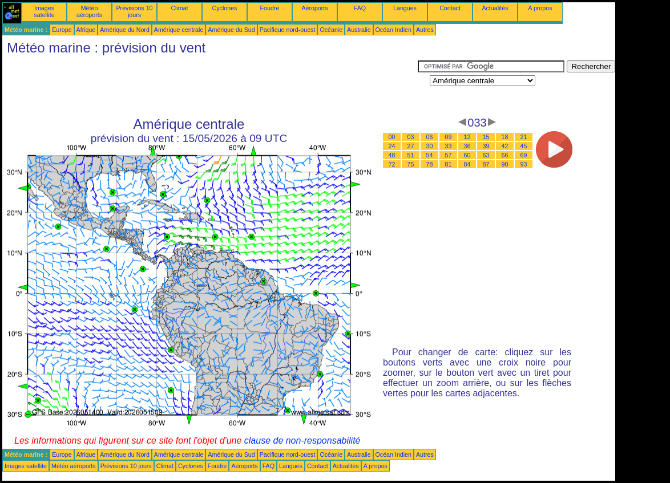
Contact (450, 8)
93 (523, 164)
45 (523, 146)
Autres (425, 29)
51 (410, 155)
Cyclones (224, 8)
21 (523, 136)
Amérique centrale (178, 29)
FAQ (360, 8)
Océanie (331, 29)
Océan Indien (393, 29)
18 (505, 136)
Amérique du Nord (124, 29)
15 (486, 136)
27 (410, 146)
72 (392, 164)
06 (429, 136)
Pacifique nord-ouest (288, 29)
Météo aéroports (89, 11)
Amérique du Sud (231, 29)
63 (486, 155)
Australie (358, 29)
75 (410, 164)
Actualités (495, 8)
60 (467, 155)
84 (467, 164)
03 (410, 136)
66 (505, 155)
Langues (405, 8)
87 (486, 164)
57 (448, 155)
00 (392, 136)
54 (429, 155)
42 (505, 146)
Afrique (86, 29)
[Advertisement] (210, 86)
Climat (179, 8)
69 (523, 155)
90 (505, 164)
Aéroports (314, 8)
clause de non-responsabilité (302, 440)
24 (392, 146)
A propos (540, 8)
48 (392, 155)
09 (448, 136)
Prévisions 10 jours (134, 11)
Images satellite (44, 11)
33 (448, 146)
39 (486, 146)
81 (448, 164)
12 (467, 136)
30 (429, 146)
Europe (61, 29)
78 (429, 164)
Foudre (270, 8)
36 (467, 146)
